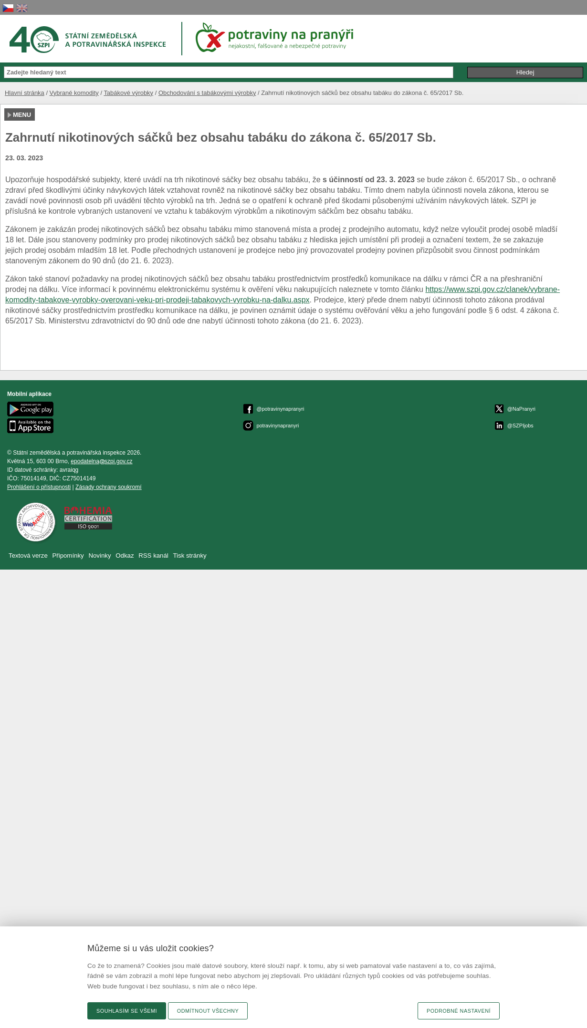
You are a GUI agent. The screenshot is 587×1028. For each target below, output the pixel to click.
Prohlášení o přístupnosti (39, 487)
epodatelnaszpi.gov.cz (101, 461)
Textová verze (28, 555)
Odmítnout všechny (208, 1011)
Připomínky (68, 555)
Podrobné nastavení (459, 1011)
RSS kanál (153, 555)
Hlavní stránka (24, 92)
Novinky (99, 555)
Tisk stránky (190, 555)
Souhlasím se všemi (126, 1011)
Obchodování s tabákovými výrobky (207, 92)
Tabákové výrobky (128, 92)
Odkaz (125, 555)
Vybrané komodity (74, 92)
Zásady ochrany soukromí (108, 487)
